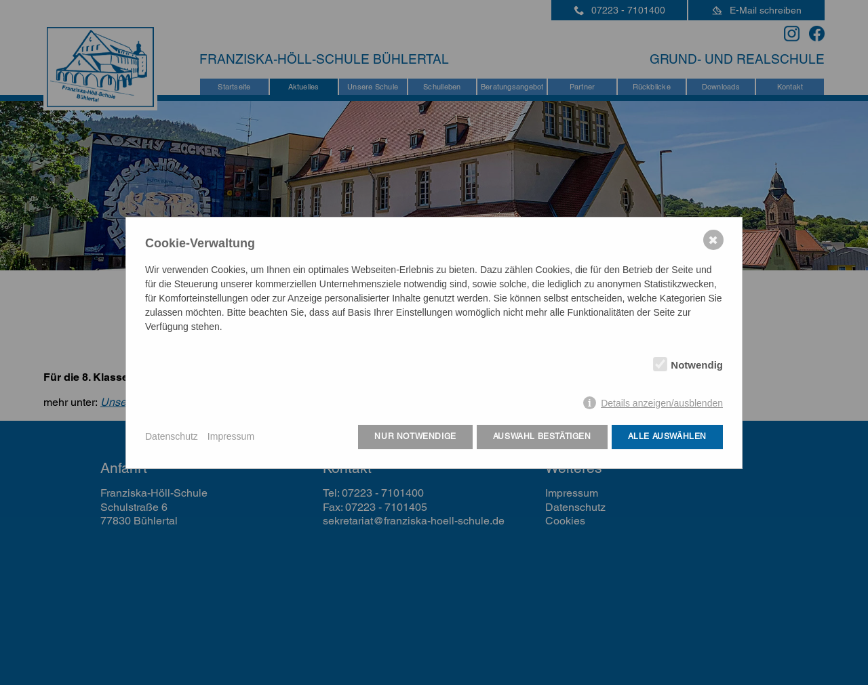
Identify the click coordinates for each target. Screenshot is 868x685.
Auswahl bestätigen (542, 436)
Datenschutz (171, 436)
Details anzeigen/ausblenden (662, 403)
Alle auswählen (667, 436)
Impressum (231, 436)
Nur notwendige (415, 436)
